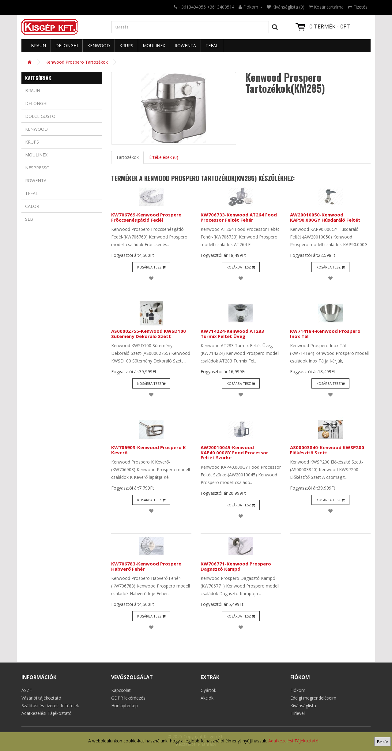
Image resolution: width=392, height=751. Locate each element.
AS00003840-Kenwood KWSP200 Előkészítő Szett (327, 450)
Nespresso (37, 168)
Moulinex (154, 45)
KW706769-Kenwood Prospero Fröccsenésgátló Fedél (146, 217)
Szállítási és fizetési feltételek (50, 705)
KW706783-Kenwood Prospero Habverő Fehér (146, 566)
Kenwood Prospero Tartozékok (76, 62)
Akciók (207, 698)
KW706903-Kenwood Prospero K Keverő (148, 450)
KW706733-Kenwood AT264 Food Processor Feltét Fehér (239, 217)
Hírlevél (297, 713)
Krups (126, 45)
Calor (32, 206)
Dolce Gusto (40, 116)
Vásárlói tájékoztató (41, 698)
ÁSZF (26, 690)
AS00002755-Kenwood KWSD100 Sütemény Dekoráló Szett (148, 333)
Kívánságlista (303, 705)
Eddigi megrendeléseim (313, 698)
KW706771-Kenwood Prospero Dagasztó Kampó (236, 566)
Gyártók (208, 690)
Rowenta (185, 45)
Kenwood (98, 45)
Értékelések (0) (163, 157)
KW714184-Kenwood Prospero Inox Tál (325, 333)
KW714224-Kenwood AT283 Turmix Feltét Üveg (232, 333)
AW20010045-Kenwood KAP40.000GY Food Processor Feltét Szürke (234, 452)
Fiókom (297, 690)
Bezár (382, 742)
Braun (38, 45)
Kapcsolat (121, 690)
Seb (29, 219)
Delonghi (66, 45)
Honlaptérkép (124, 705)
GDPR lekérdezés (128, 698)
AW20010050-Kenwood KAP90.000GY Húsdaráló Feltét (325, 217)
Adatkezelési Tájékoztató (293, 741)
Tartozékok (127, 157)
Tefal (211, 45)
